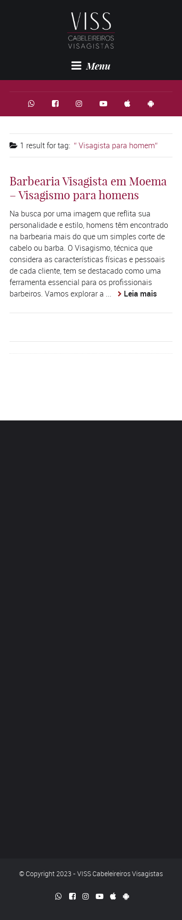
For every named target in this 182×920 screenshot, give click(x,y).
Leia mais (140, 293)
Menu (91, 66)
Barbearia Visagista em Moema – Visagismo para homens (88, 188)
